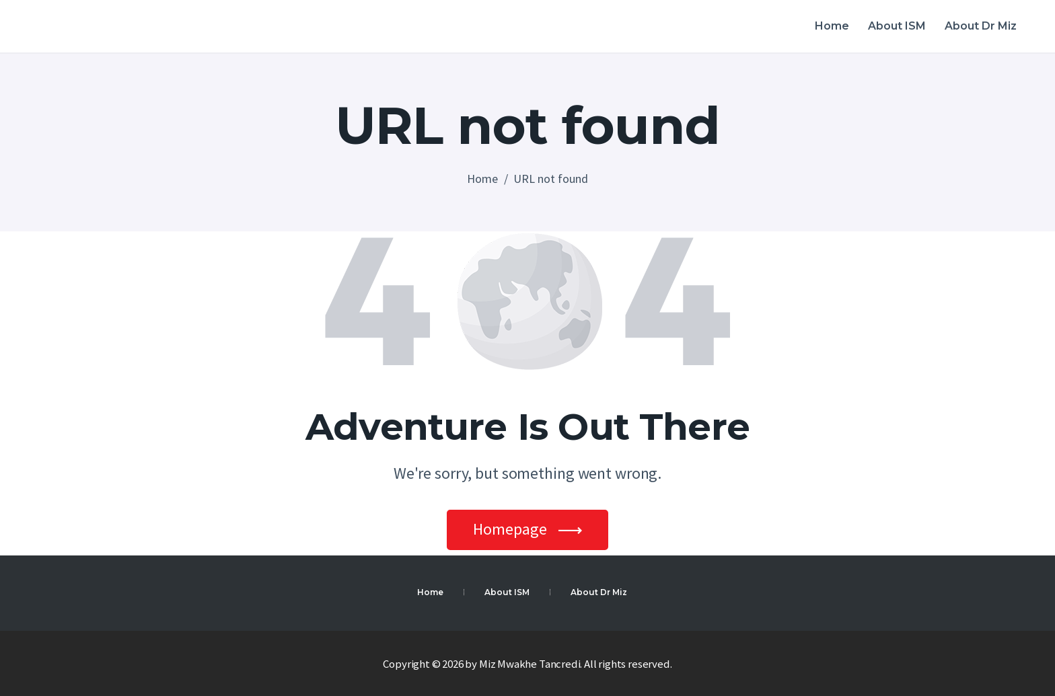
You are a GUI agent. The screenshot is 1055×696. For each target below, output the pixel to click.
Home (482, 178)
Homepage (510, 528)
